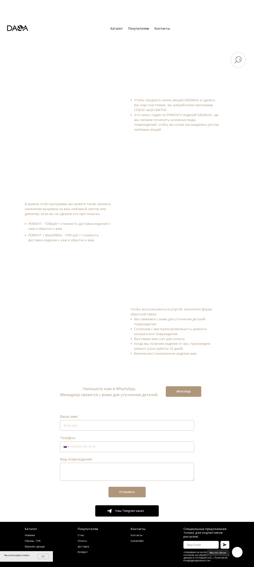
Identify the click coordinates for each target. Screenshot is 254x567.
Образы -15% (33, 540)
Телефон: (68, 437)
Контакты (162, 28)
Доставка (83, 546)
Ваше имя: (69, 416)
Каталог (116, 28)
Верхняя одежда (35, 546)
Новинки (30, 535)
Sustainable (137, 540)
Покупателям (138, 28)
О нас (81, 535)
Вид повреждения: (76, 459)
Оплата (82, 540)
